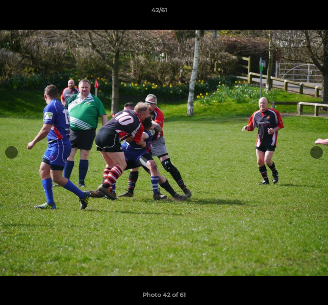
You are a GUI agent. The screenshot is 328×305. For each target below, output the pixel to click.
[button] (292, 12)
